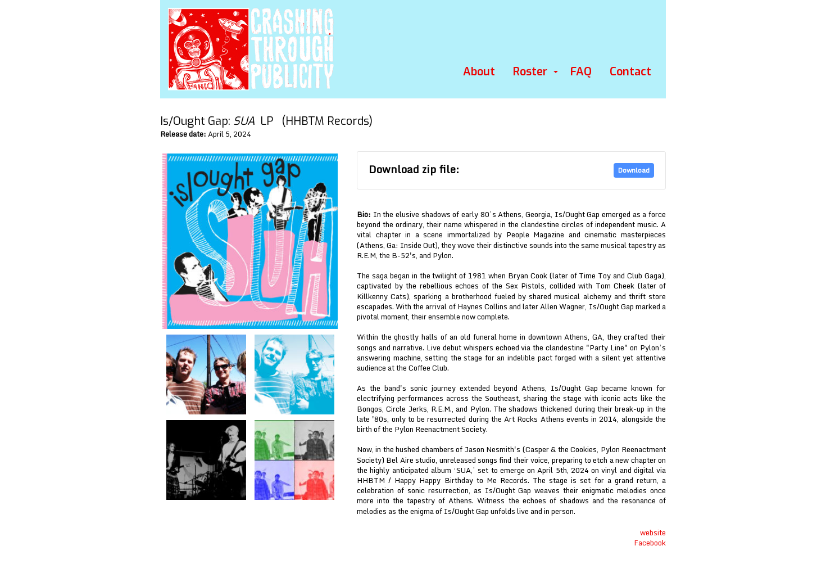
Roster (530, 71)
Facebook (650, 542)
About (479, 71)
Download (634, 170)
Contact (630, 71)
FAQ (581, 71)
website (653, 532)
